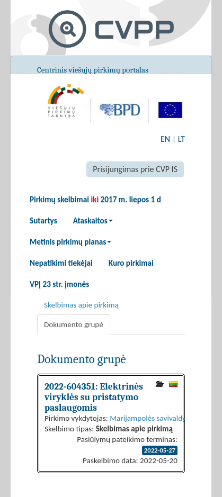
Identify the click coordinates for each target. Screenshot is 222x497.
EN (165, 139)
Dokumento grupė (73, 324)
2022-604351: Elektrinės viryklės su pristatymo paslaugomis (94, 397)
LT (181, 139)
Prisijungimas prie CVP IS (135, 169)
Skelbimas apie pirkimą (81, 305)
